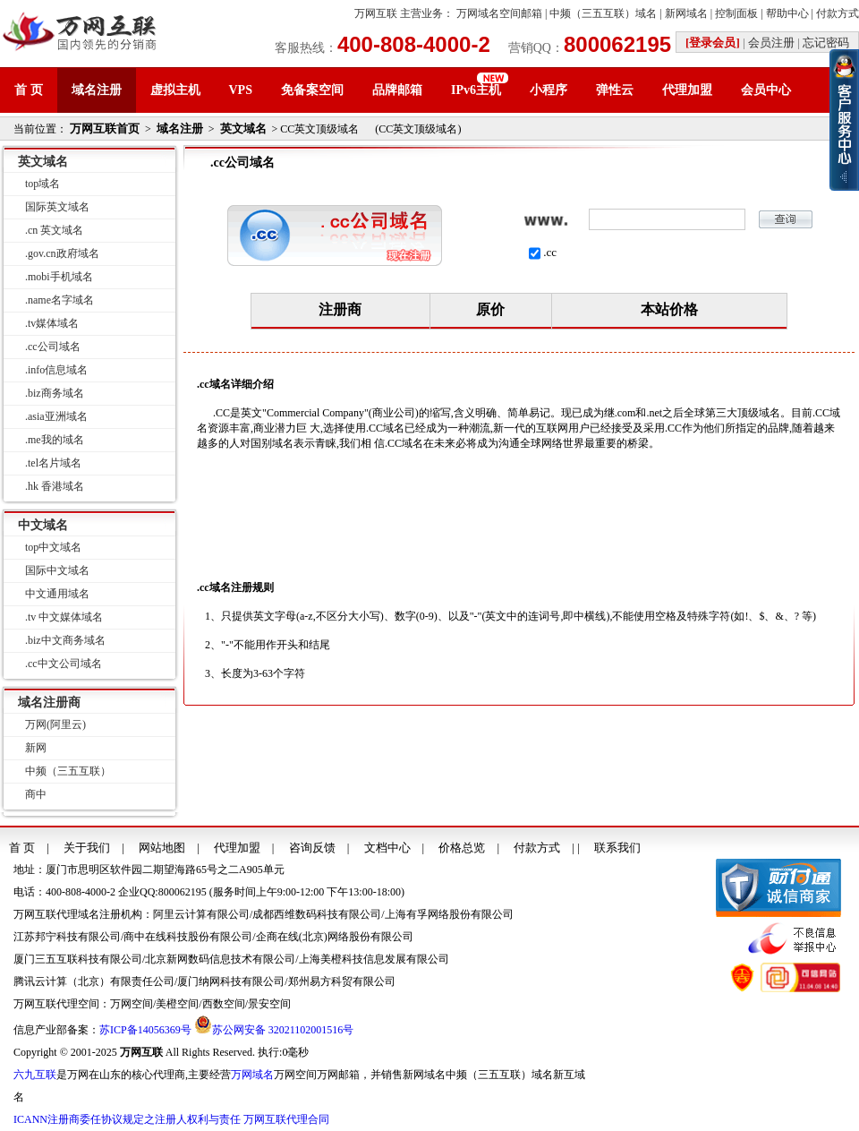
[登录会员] (712, 42)
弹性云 (615, 90)
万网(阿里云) (55, 724)
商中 (36, 794)
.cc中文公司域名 (63, 663)
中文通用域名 (57, 593)
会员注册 (771, 42)
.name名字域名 (59, 300)
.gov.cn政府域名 (62, 253)
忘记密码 (826, 42)
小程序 (548, 90)
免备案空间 (312, 90)
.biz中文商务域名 (65, 640)
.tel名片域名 (53, 463)
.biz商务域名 (54, 393)
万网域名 (252, 1074)
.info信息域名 (56, 370)
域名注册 (97, 90)
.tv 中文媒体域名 (64, 617)
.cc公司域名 (53, 346)
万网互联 (375, 13)
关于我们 (87, 847)
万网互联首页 (105, 128)
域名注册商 (49, 702)
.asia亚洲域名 (56, 416)
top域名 (42, 183)
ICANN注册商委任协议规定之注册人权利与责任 (127, 1119)
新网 (36, 747)
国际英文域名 (57, 207)
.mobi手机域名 (59, 276)
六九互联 (34, 1074)
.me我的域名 (54, 439)
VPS (240, 90)
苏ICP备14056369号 (145, 1030)
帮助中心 (787, 13)
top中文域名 (53, 547)
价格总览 (461, 847)
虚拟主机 (175, 90)
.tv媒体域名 (52, 323)
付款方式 (837, 13)
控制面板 (736, 13)
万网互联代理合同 (286, 1119)
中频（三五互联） (68, 771)
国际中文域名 (57, 570)
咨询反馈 (312, 847)
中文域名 (43, 525)
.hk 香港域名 (54, 486)
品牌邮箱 (397, 90)
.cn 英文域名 (54, 230)
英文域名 (243, 128)
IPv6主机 (476, 90)
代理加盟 (687, 90)
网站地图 (162, 847)
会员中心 (766, 90)
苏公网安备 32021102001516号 (283, 1030)
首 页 (28, 90)
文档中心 (387, 847)
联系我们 (617, 847)
